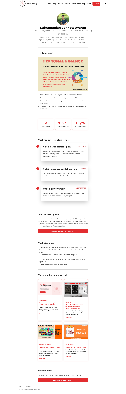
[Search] (102, 3)
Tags (20, 386)
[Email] (59, 33)
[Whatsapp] (67, 33)
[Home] (49, 4)
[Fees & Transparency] (78, 4)
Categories (28, 386)
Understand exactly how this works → (63, 231)
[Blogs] (54, 4)
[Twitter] (64, 33)
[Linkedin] (62, 33)
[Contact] (96, 4)
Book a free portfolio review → (63, 380)
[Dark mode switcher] (105, 3)
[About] (89, 4)
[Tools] (60, 4)
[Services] (67, 4)
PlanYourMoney (32, 4)
